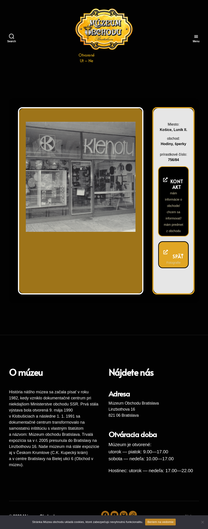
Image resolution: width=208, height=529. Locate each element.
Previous (117, 222)
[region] (81, 177)
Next (126, 222)
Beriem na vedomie (160, 522)
